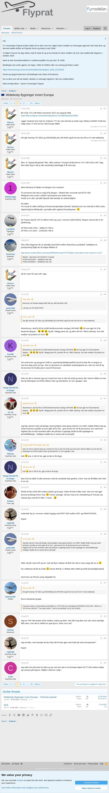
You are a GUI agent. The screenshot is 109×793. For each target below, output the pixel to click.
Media (32, 28)
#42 (105, 133)
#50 (105, 374)
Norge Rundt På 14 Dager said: (34, 445)
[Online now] (10, 226)
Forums (6, 28)
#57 (105, 583)
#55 (105, 509)
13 (31, 103)
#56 (105, 534)
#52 (105, 440)
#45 (105, 215)
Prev (6, 103)
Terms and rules (80, 764)
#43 (105, 158)
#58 (105, 616)
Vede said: (27, 299)
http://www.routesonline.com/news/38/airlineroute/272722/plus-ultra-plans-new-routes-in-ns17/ (61, 253)
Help (101, 764)
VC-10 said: (27, 539)
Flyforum (23, 708)
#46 (105, 240)
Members (60, 28)
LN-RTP (6, 700)
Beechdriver (102, 699)
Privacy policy (93, 764)
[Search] (105, 28)
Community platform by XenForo (54, 768)
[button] (26, 28)
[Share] (101, 108)
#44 (105, 183)
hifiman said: (27, 467)
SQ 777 (6, 708)
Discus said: (27, 317)
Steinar (6, 99)
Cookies (6, 764)
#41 (105, 108)
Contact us (68, 764)
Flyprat (16, 764)
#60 (105, 663)
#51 (105, 398)
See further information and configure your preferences (25, 788)
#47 (105, 269)
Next (37, 103)
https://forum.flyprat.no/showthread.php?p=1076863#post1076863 (49, 115)
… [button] (27, 103)
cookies (20, 780)
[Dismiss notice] (105, 39)
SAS (6, 705)
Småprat (24, 700)
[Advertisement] (24, 21)
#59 (105, 638)
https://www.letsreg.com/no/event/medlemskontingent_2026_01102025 (33, 70)
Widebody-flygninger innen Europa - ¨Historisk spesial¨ (30, 697)
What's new (19, 28)
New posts (5, 33)
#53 (105, 462)
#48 (105, 294)
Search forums (16, 33)
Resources (46, 28)
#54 (105, 487)
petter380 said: (28, 345)
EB (105, 707)
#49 (105, 340)
